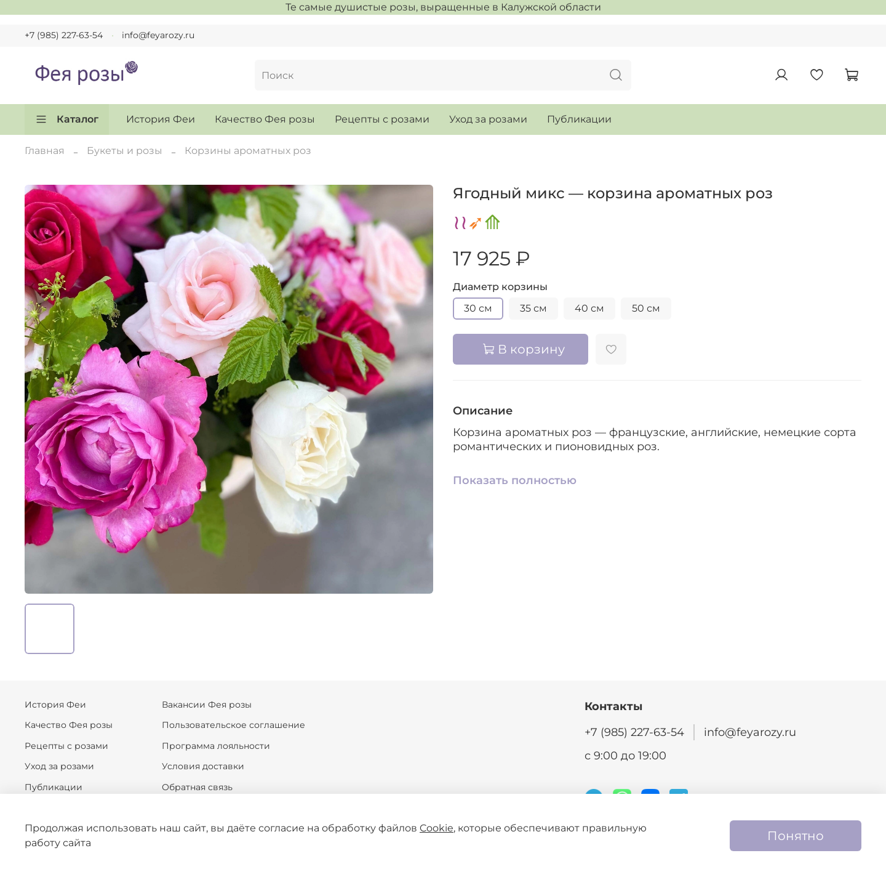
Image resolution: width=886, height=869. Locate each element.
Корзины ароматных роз (248, 150)
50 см (646, 308)
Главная (45, 150)
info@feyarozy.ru (158, 35)
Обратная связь (197, 787)
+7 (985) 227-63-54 (64, 35)
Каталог (66, 119)
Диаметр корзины (500, 287)
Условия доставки (203, 766)
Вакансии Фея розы (207, 704)
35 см (533, 308)
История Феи (160, 119)
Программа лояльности (216, 745)
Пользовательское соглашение (233, 724)
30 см (478, 308)
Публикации (579, 119)
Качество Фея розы (265, 119)
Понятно (795, 835)
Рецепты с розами (382, 119)
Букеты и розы (124, 150)
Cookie (436, 828)
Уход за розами (488, 119)
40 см (589, 308)
